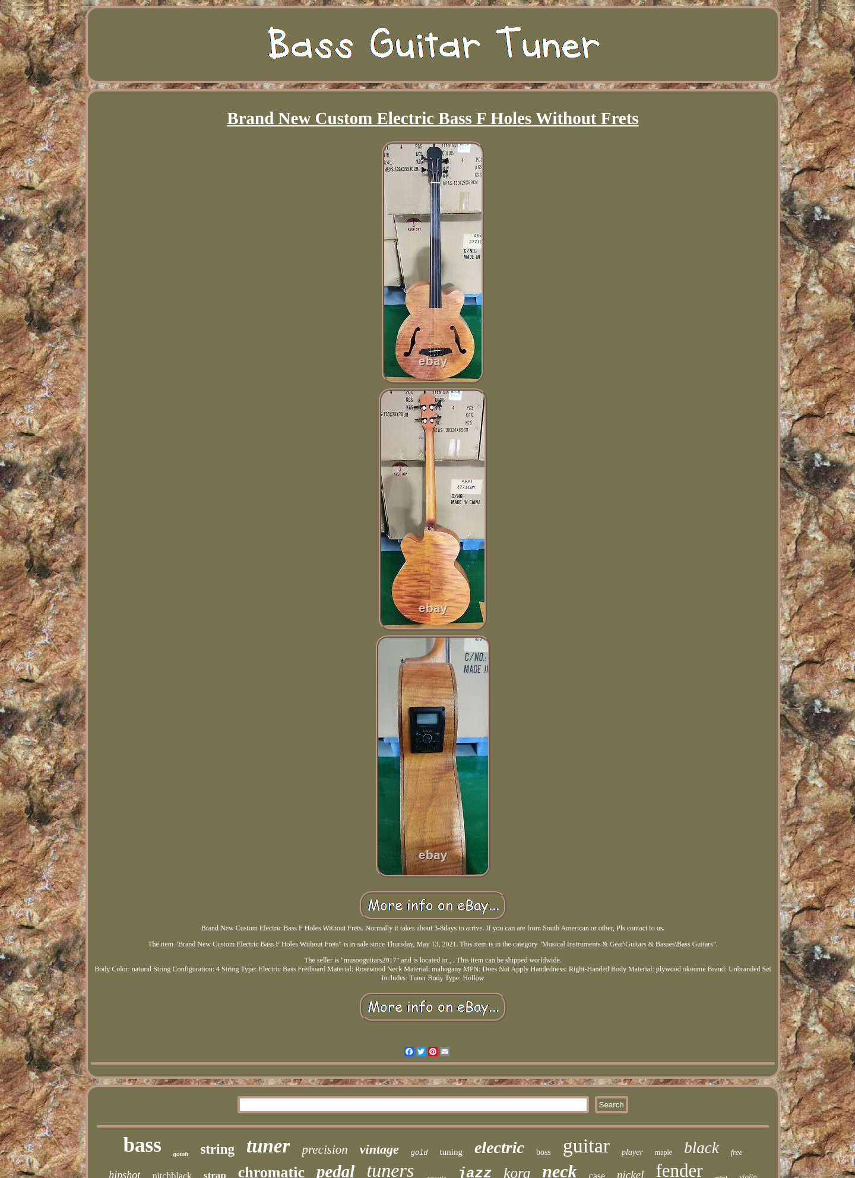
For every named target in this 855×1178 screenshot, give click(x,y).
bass (143, 1145)
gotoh (181, 1153)
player (632, 1152)
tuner (268, 1146)
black (701, 1148)
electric (499, 1147)
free (737, 1152)
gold (419, 1153)
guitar (586, 1146)
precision (324, 1149)
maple (663, 1152)
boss (543, 1152)
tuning (451, 1152)
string (218, 1149)
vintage (379, 1149)
